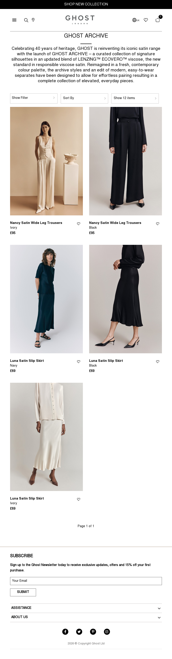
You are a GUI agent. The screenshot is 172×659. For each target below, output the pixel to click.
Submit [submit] (23, 592)
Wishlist (78, 223)
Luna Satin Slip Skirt (27, 363)
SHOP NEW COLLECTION (86, 4)
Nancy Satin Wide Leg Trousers (36, 225)
